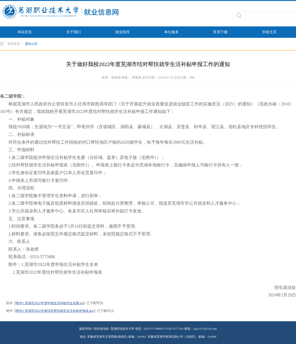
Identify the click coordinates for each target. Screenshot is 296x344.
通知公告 (31, 44)
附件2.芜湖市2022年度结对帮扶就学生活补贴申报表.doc (55, 311)
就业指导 (122, 32)
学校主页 (269, 32)
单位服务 (171, 32)
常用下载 (220, 32)
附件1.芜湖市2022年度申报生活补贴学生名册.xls (49, 303)
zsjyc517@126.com (205, 328)
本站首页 (24, 32)
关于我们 (73, 32)
